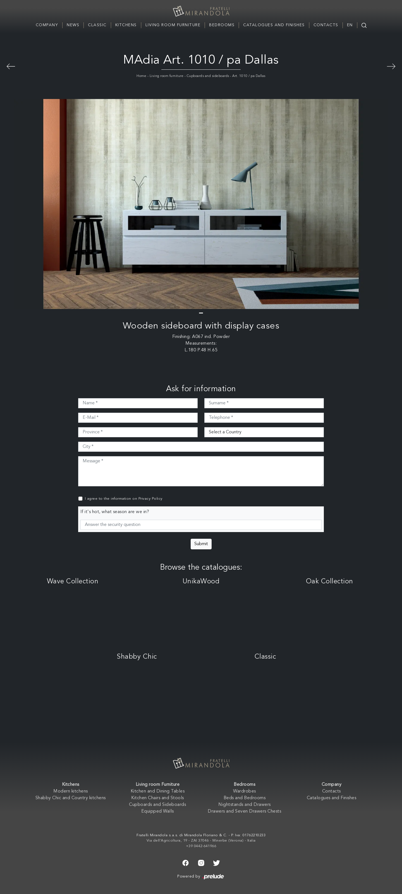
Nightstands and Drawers (244, 805)
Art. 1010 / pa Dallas (248, 76)
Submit (201, 544)
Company (47, 25)
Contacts (326, 25)
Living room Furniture (173, 25)
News (73, 25)
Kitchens (126, 25)
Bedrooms (221, 25)
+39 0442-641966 (201, 846)
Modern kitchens (70, 791)
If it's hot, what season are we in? (114, 512)
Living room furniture (167, 76)
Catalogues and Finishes (274, 25)
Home (141, 76)
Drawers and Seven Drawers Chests (244, 811)
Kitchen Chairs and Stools (157, 798)
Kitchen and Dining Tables (158, 791)
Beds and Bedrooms (245, 798)
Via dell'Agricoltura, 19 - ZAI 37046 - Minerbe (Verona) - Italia (201, 840)
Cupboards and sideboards (208, 76)
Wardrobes (244, 791)
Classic (97, 25)
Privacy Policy (150, 499)
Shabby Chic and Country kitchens (70, 798)
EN (350, 25)
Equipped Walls (157, 811)
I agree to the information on (123, 499)
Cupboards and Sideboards (157, 805)
